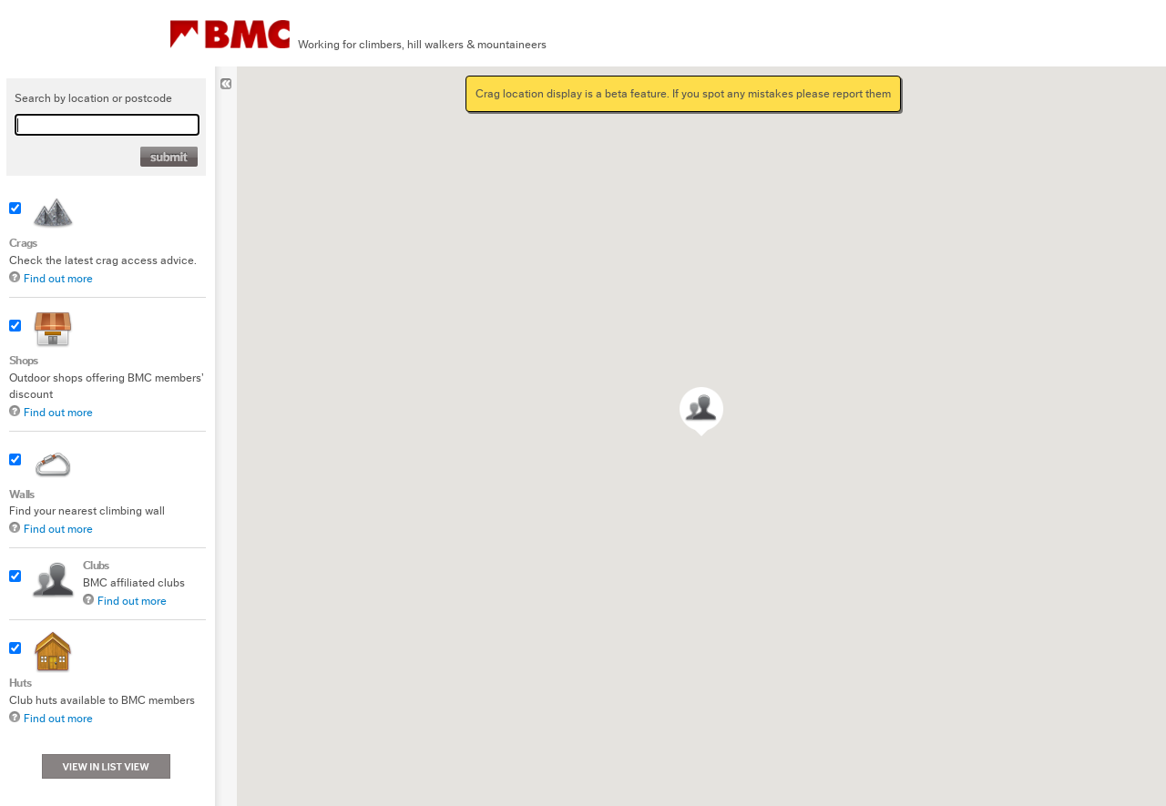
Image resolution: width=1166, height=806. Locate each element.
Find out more (58, 278)
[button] (701, 411)
